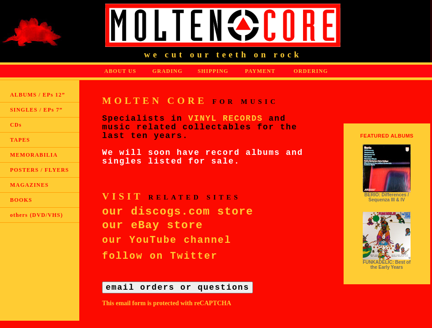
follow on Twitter (160, 256)
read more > (387, 204)
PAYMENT (260, 71)
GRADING (167, 71)
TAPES (20, 140)
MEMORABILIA (34, 155)
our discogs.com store (177, 211)
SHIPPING (213, 71)
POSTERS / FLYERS (39, 170)
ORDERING (310, 71)
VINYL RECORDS (225, 118)
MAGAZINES (29, 185)
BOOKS (21, 200)
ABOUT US (120, 71)
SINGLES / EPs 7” (36, 110)
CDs (16, 125)
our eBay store (152, 225)
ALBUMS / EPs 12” (37, 95)
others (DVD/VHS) (36, 215)
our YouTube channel (166, 240)
